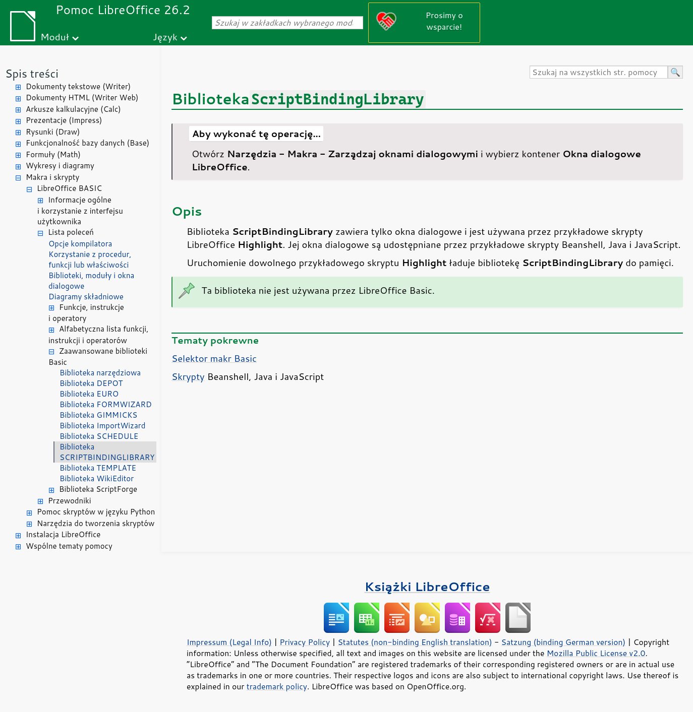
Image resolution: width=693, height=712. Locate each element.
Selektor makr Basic (214, 358)
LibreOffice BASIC (69, 188)
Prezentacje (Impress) (64, 120)
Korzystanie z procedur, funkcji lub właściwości (89, 259)
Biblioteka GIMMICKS (98, 415)
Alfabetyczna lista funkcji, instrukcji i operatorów (98, 334)
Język (165, 36)
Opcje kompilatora (80, 243)
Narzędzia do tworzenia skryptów (95, 523)
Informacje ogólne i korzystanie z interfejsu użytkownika (80, 211)
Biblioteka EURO (89, 394)
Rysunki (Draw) (53, 131)
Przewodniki (69, 500)
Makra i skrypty (52, 177)
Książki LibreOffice (427, 586)
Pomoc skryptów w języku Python (96, 511)
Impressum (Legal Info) (229, 642)
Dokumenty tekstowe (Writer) (78, 86)
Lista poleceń (71, 232)
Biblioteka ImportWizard (102, 425)
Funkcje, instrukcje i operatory (86, 313)
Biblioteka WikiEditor (97, 478)
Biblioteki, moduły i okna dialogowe (91, 280)
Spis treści (32, 73)
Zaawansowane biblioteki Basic (97, 357)
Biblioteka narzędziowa (100, 372)
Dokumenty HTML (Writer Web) (82, 97)
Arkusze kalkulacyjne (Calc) (73, 109)
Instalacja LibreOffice (63, 534)
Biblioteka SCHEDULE (99, 436)
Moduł (54, 36)
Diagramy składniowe (86, 296)
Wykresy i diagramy (60, 165)
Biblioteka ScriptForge (98, 489)
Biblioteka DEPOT (91, 383)
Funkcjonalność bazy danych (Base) (87, 143)
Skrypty (188, 376)
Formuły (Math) (53, 154)
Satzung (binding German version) (563, 642)
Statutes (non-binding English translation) (414, 642)
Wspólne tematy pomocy (69, 546)
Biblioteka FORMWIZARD (106, 404)
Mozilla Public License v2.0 (596, 653)
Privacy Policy (304, 642)
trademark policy (277, 686)
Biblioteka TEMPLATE (98, 468)
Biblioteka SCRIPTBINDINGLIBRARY (107, 452)
